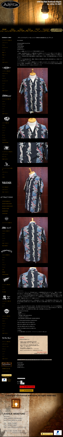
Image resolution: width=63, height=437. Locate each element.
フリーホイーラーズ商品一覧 (6, 40)
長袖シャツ (4, 52)
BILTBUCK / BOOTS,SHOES (7, 203)
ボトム (3, 259)
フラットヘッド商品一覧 (6, 341)
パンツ (3, 59)
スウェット (4, 78)
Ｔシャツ (3, 83)
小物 (3, 269)
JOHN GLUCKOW (5, 142)
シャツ (3, 85)
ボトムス (3, 135)
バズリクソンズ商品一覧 (6, 316)
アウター (3, 45)
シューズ (3, 137)
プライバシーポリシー (5, 371)
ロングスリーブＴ (5, 47)
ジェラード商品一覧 (5, 122)
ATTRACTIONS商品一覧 (6, 201)
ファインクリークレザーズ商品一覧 (7, 169)
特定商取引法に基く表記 (6, 368)
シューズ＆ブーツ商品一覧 (6, 301)
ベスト (3, 57)
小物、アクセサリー (5, 243)
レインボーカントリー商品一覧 (7, 151)
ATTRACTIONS (4, 213)
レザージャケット (5, 42)
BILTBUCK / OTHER (5, 208)
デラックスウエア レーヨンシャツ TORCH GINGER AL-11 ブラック (35, 37)
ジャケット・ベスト (5, 346)
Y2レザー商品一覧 (5, 187)
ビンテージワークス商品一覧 (6, 222)
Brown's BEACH (5, 245)
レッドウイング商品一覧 (6, 284)
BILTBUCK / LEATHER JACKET (7, 206)
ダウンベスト (4, 156)
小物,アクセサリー (5, 62)
